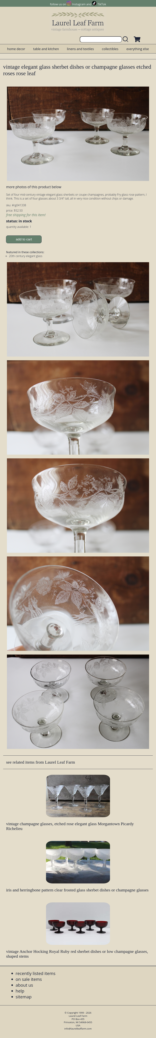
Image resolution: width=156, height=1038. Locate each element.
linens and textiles (80, 49)
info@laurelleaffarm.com (78, 1028)
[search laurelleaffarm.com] (126, 39)
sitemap (24, 997)
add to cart (24, 239)
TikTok (102, 4)
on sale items (29, 979)
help (20, 991)
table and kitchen (46, 49)
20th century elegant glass (25, 256)
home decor (16, 49)
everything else (137, 49)
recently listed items (35, 973)
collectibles (110, 49)
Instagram (78, 4)
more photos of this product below (33, 186)
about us (24, 985)
